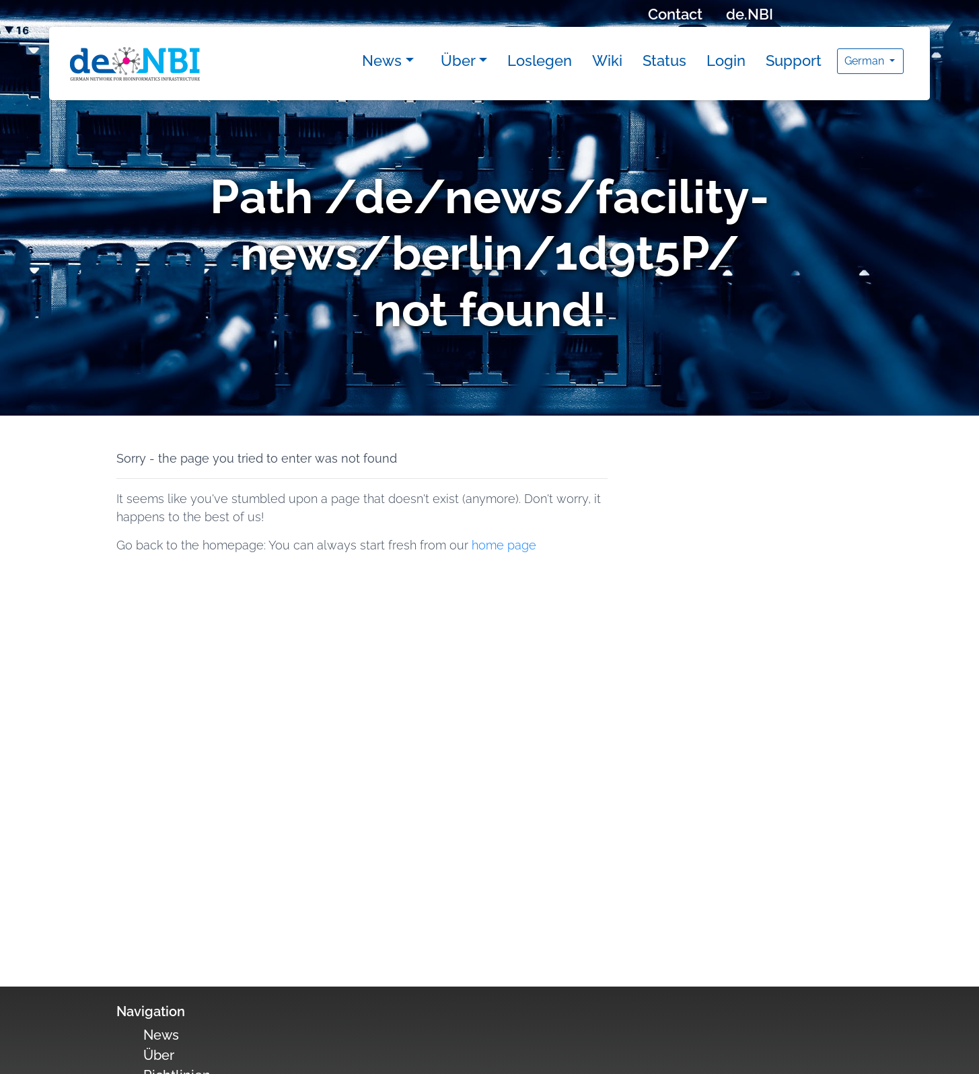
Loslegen (539, 60)
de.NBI (749, 14)
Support (794, 60)
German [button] (865, 60)
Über (458, 60)
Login (726, 60)
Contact (675, 14)
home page (504, 545)
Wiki (607, 60)
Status (664, 60)
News (382, 60)
